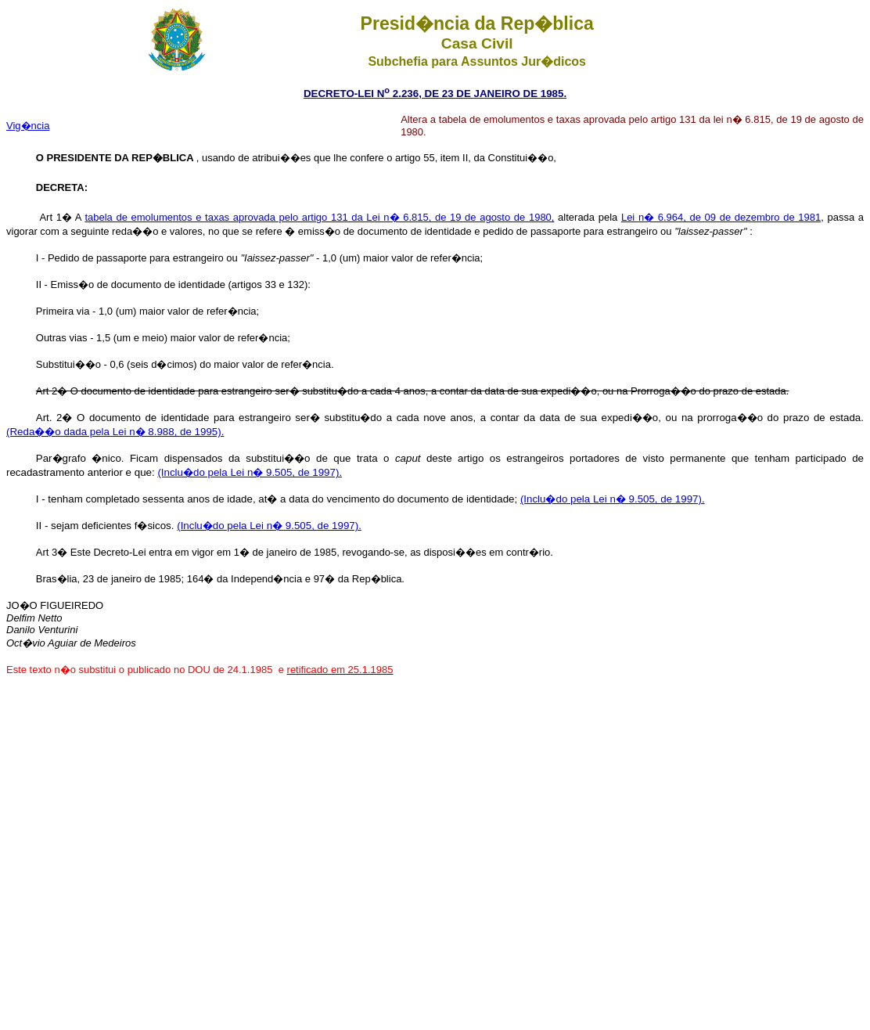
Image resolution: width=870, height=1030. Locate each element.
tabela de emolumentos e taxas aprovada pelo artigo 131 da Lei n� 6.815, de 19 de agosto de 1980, (319, 217)
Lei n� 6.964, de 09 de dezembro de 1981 (721, 217)
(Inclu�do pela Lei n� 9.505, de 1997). (249, 472)
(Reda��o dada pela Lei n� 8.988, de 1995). (115, 432)
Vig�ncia (27, 125)
